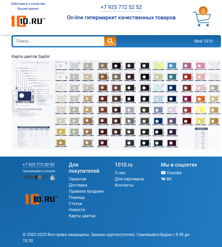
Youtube (171, 172)
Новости (77, 209)
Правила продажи (86, 191)
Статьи (75, 203)
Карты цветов (82, 215)
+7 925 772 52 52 (121, 7)
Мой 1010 (203, 41)
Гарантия (78, 179)
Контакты (124, 185)
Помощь (77, 197)
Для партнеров (129, 179)
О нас (120, 172)
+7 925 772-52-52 (39, 164)
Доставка (78, 185)
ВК (166, 179)
